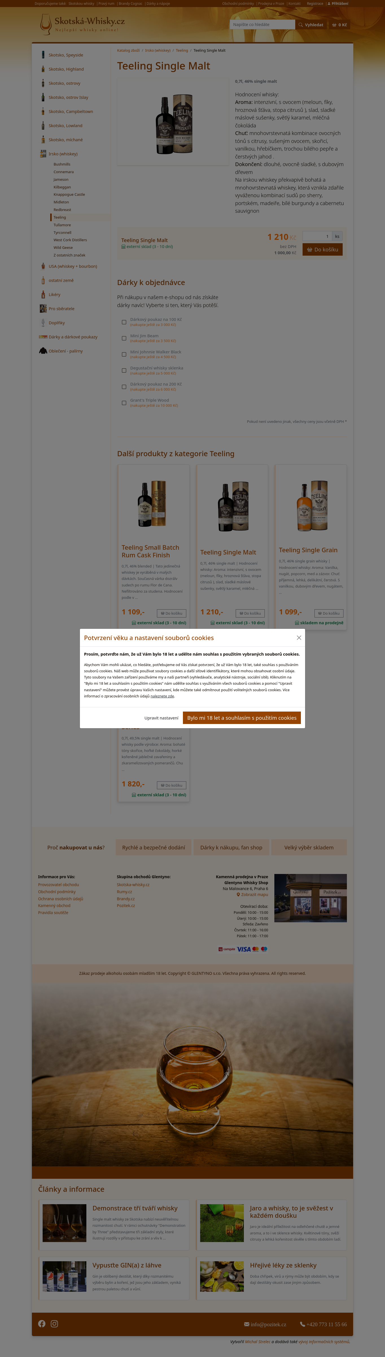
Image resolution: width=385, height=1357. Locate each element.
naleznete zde (162, 696)
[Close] (299, 638)
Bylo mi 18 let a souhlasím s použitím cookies (242, 717)
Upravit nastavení (161, 718)
